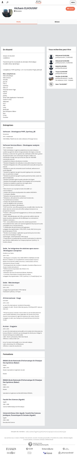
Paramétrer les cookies (57, 438)
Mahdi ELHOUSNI (61, 66)
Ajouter (71, 9)
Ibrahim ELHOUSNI (61, 76)
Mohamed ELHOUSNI (62, 55)
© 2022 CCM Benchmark (47, 439)
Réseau (57, 22)
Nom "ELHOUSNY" (61, 84)
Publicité (22, 438)
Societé (35, 438)
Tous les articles (28, 439)
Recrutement (29, 438)
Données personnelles (44, 438)
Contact (17, 438)
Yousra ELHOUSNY (61, 72)
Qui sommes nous (9, 438)
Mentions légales (68, 438)
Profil (18, 22)
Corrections (36, 439)
